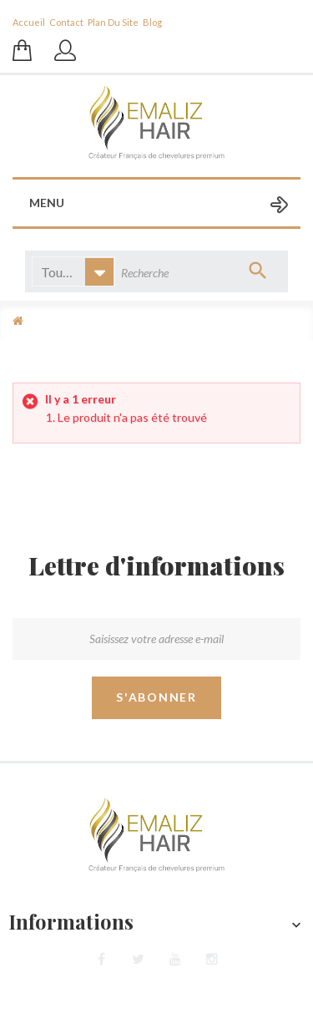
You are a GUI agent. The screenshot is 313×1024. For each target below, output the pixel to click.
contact (66, 22)
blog (152, 22)
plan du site (113, 22)
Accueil (29, 22)
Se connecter (66, 58)
